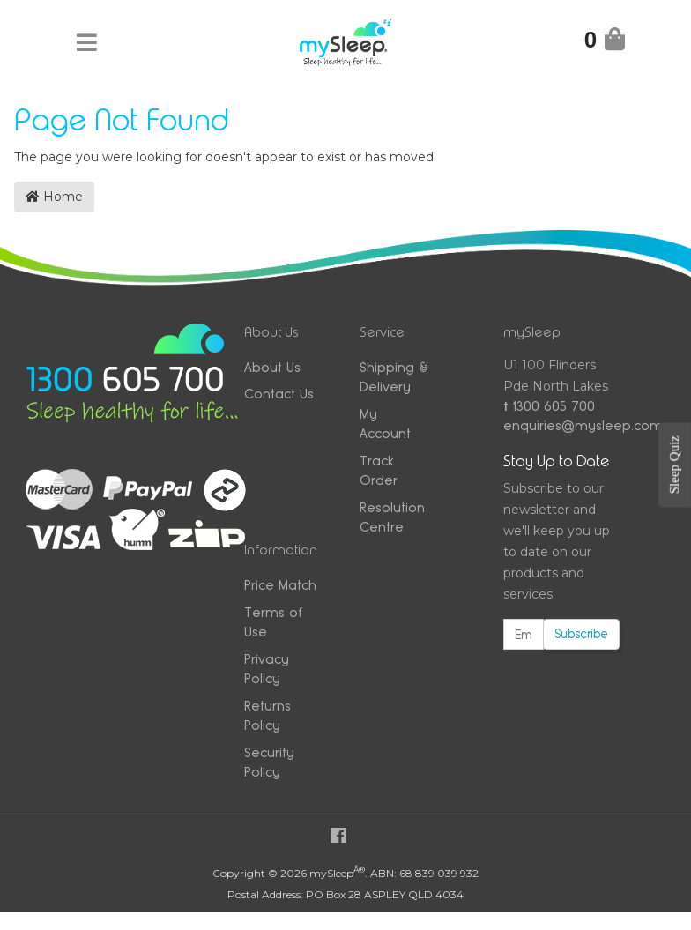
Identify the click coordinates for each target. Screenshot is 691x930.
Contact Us (279, 393)
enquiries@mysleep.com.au (561, 425)
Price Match (280, 584)
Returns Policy (267, 715)
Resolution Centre (392, 517)
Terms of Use (273, 622)
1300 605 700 (549, 405)
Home (54, 197)
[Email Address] (523, 634)
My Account (385, 424)
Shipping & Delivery (394, 377)
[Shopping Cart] (604, 42)
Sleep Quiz (674, 464)
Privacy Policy (266, 669)
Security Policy (269, 762)
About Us (272, 367)
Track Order (379, 470)
